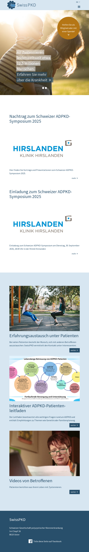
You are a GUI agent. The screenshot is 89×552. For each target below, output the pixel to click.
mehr (75, 178)
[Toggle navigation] (79, 7)
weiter (75, 350)
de (78, 2)
